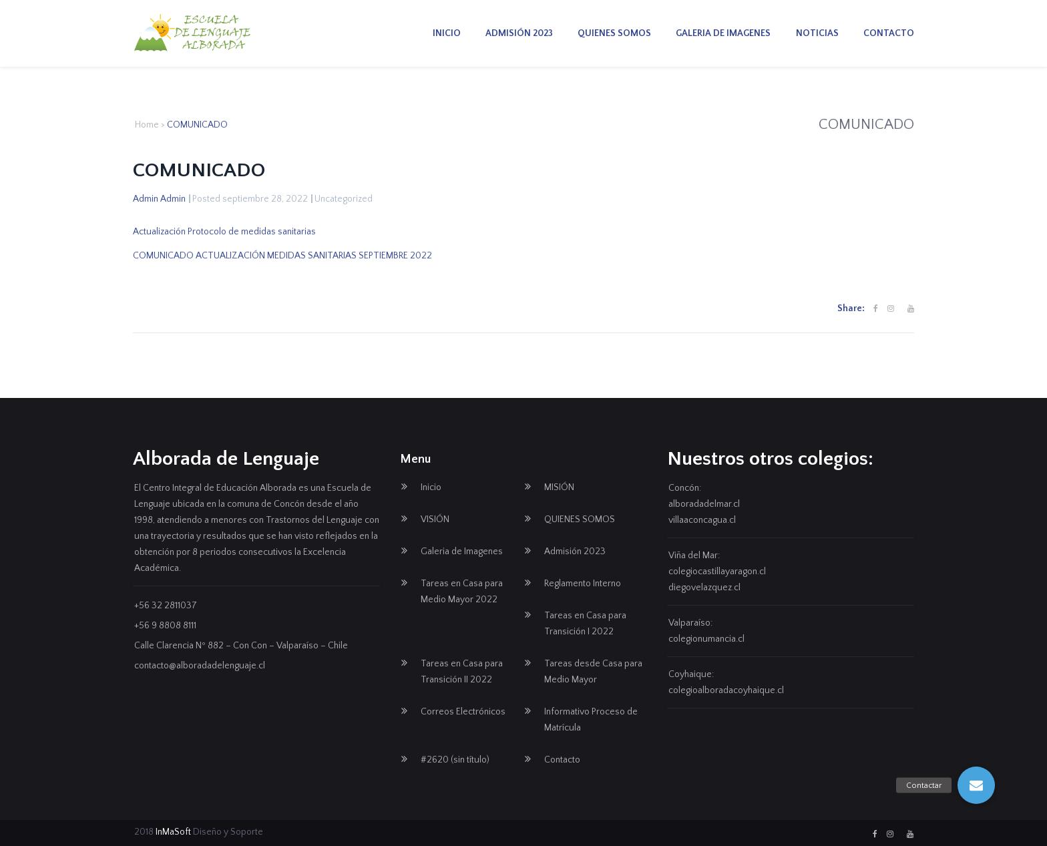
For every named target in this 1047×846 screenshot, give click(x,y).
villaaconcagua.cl (702, 520)
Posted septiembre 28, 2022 (250, 199)
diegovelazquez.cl (704, 587)
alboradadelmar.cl (704, 504)
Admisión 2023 (519, 33)
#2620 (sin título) (455, 760)
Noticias (817, 33)
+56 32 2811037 (165, 605)
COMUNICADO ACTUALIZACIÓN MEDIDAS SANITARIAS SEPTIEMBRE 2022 (282, 255)
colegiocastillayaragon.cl (717, 571)
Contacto (888, 33)
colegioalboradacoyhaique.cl (726, 690)
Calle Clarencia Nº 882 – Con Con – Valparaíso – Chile (241, 645)
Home (147, 125)
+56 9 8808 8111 (165, 625)
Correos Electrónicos (463, 711)
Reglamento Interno (582, 583)
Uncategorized (344, 199)
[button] (976, 785)
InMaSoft (173, 832)
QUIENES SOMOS (614, 33)
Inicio (447, 33)
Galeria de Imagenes (723, 33)
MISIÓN (559, 487)
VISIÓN (435, 519)
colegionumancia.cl (706, 639)
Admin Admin (159, 199)
